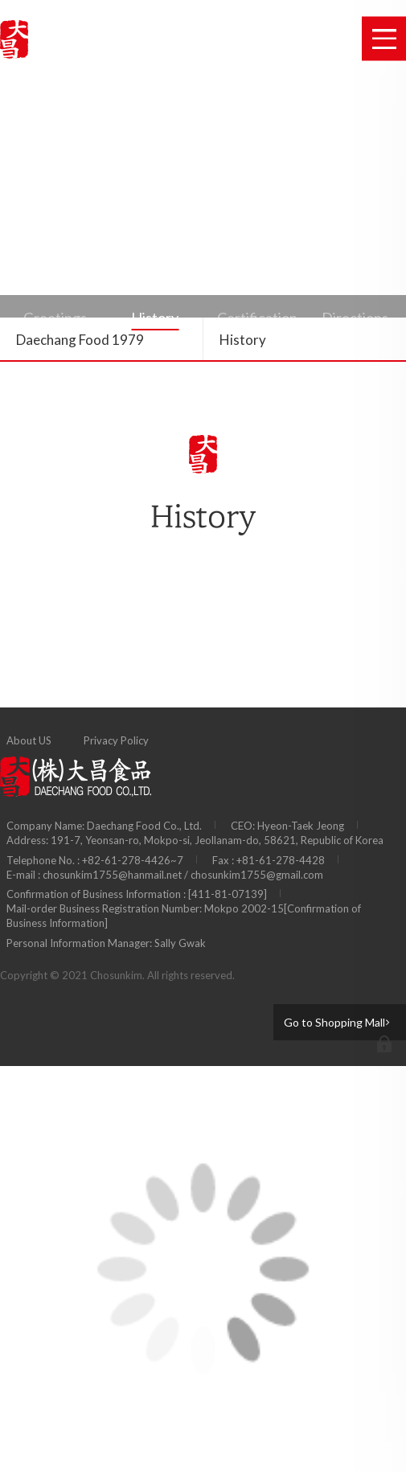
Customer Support (206, 76)
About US (28, 740)
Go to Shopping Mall (334, 1022)
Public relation (89, 76)
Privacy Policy (116, 740)
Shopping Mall (322, 76)
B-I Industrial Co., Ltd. (72, 39)
